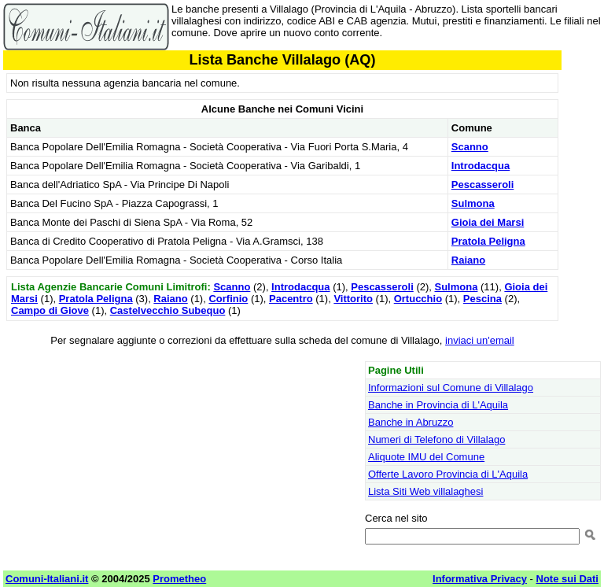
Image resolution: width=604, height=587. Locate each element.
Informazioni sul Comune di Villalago (450, 387)
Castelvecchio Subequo (168, 310)
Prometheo (179, 579)
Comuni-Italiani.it (47, 579)
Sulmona (473, 203)
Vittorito (353, 299)
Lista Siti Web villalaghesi (425, 491)
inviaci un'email (479, 340)
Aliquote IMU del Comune (426, 457)
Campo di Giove (50, 310)
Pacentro (291, 299)
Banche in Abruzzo (410, 422)
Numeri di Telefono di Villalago (436, 439)
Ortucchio (418, 299)
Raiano (468, 260)
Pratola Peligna (488, 241)
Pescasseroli (482, 184)
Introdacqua (480, 166)
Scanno (469, 147)
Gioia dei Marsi (487, 222)
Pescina (482, 299)
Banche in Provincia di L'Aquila (438, 405)
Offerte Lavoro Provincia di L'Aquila (448, 474)
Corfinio (228, 299)
